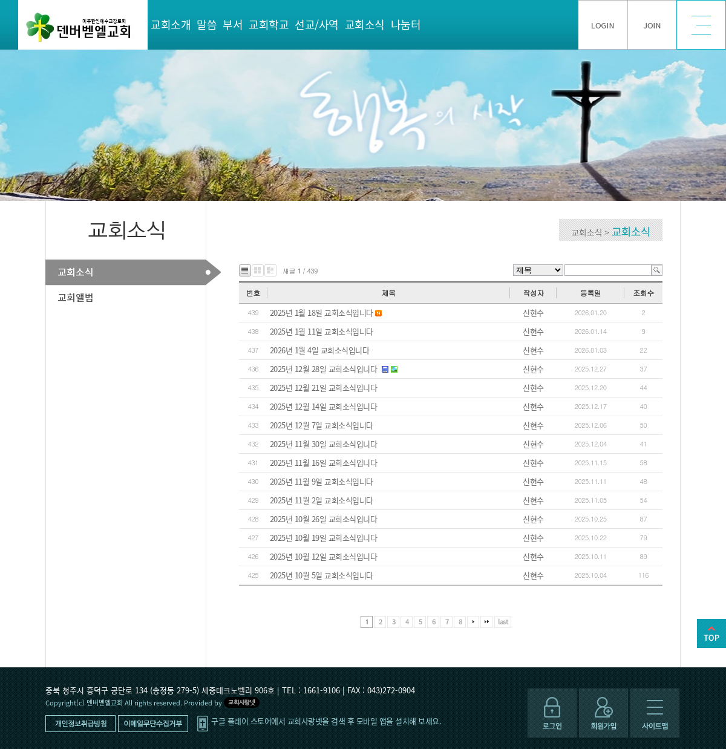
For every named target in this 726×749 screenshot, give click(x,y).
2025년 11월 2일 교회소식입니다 (321, 500)
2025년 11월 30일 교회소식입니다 (324, 444)
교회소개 (171, 24)
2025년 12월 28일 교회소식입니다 (324, 368)
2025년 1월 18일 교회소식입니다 (321, 312)
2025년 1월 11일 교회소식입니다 (321, 331)
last (503, 622)
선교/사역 (317, 24)
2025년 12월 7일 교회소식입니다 (321, 425)
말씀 (207, 24)
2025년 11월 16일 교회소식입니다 (324, 462)
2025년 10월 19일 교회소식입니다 (324, 537)
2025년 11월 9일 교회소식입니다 (321, 481)
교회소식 (365, 24)
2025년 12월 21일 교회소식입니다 (324, 387)
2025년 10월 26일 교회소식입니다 (324, 519)
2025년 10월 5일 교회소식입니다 (321, 575)
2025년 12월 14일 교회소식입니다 (324, 406)
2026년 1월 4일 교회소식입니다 (320, 350)
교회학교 (269, 24)
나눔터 (406, 24)
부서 (233, 24)
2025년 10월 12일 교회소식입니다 (324, 556)
